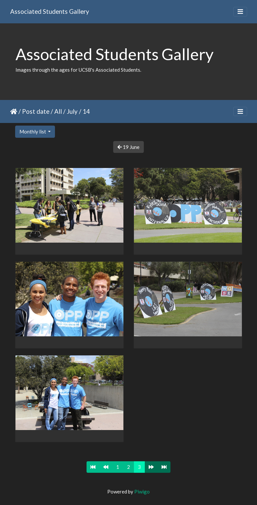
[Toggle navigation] (240, 11)
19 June (128, 147)
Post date (35, 111)
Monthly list (33, 131)
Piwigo (142, 491)
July (72, 111)
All (58, 111)
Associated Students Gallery (49, 11)
